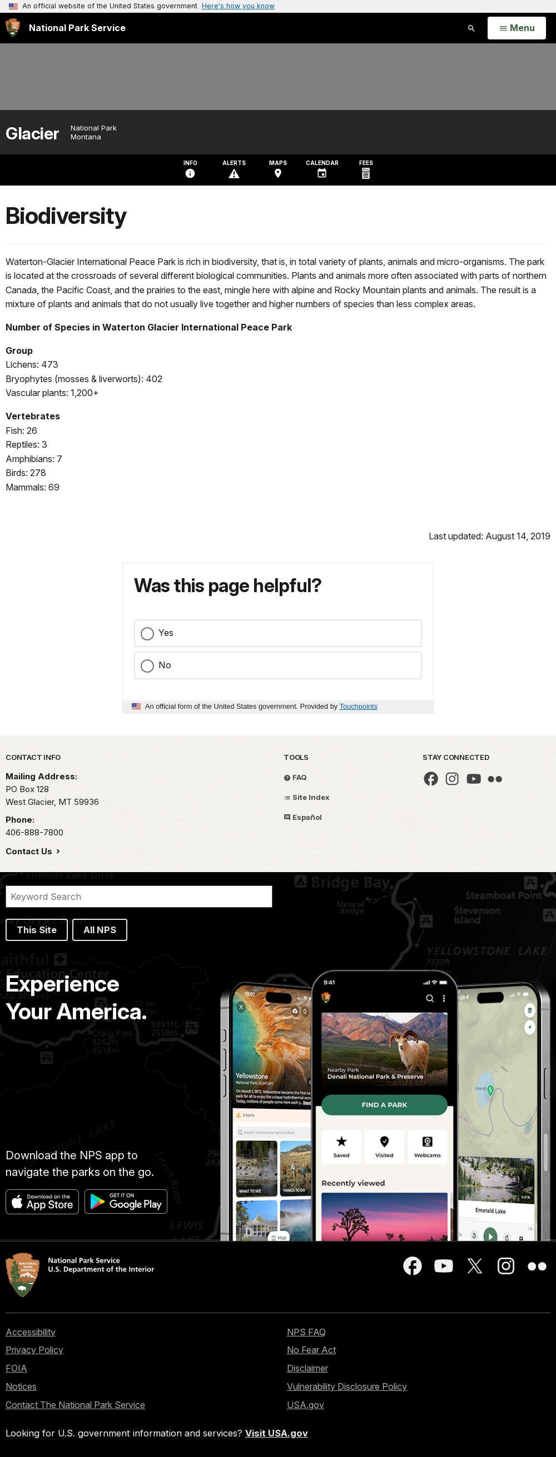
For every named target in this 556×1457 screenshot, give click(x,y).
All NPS (99, 929)
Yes (165, 632)
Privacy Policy (34, 1349)
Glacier (32, 133)
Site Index (307, 797)
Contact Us (30, 851)
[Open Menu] (517, 28)
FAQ (295, 777)
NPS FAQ (306, 1332)
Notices (21, 1386)
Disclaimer (307, 1368)
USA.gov (305, 1404)
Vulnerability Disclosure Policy (347, 1386)
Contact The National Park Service (75, 1404)
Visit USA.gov (276, 1433)
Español (303, 817)
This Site (37, 929)
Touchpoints (359, 706)
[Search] (139, 896)
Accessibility (31, 1332)
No (164, 664)
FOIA (16, 1368)
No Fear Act (311, 1349)
